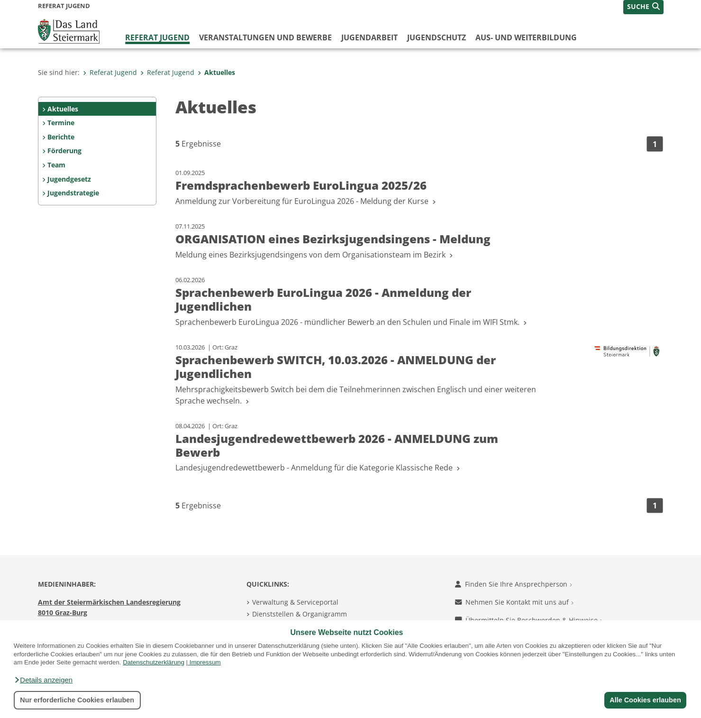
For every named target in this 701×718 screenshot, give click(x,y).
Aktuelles (216, 72)
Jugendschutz (436, 37)
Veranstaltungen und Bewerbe (265, 37)
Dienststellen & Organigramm (299, 613)
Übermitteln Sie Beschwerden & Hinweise (528, 620)
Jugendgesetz (69, 179)
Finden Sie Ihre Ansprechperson (513, 584)
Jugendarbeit (369, 37)
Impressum (205, 662)
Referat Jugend (157, 37)
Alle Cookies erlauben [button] (645, 700)
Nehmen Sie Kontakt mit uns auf (514, 602)
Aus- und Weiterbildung (526, 37)
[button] (43, 680)
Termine (60, 122)
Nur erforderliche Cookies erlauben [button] (77, 700)
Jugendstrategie (73, 192)
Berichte (60, 136)
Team (56, 164)
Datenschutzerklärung (153, 662)
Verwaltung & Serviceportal (295, 602)
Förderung (64, 150)
